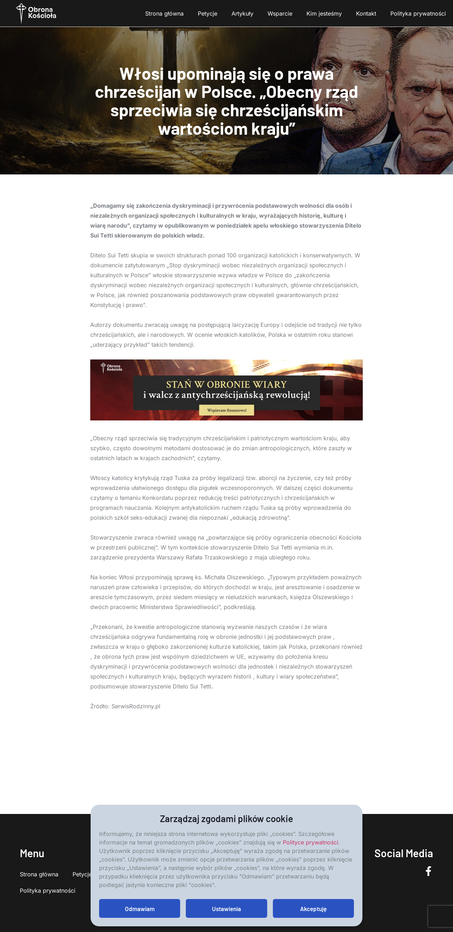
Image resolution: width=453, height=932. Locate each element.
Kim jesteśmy (324, 13)
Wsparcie (280, 13)
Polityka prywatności (418, 13)
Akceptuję (313, 908)
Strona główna (164, 13)
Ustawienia (226, 908)
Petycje (207, 13)
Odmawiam (140, 908)
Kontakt (366, 13)
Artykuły (242, 13)
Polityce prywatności (310, 842)
